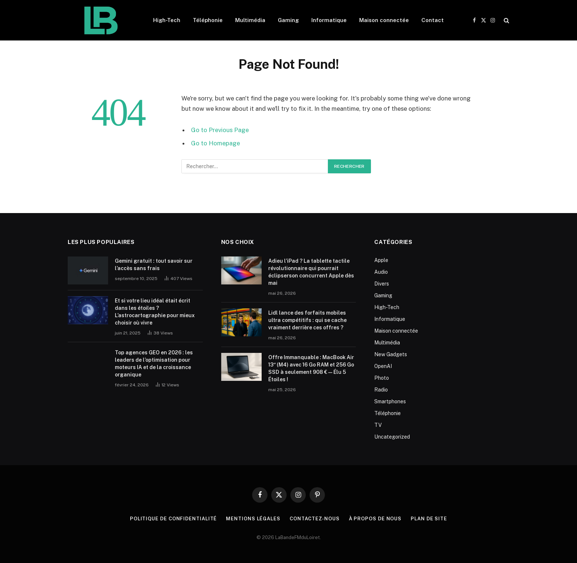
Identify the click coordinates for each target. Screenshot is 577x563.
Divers (381, 284)
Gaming (288, 20)
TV (378, 425)
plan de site (429, 518)
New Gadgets (390, 354)
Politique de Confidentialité (173, 518)
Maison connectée (384, 20)
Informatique (329, 20)
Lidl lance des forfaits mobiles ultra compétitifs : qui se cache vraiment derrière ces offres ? (307, 320)
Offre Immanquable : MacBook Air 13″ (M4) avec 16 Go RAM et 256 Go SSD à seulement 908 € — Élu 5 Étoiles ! (311, 368)
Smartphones (390, 401)
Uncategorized (392, 437)
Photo (381, 378)
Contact (432, 20)
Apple (381, 260)
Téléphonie (208, 20)
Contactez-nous (315, 518)
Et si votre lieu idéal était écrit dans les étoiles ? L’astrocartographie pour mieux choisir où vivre (155, 312)
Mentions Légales (253, 518)
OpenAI (383, 366)
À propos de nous (375, 518)
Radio (381, 390)
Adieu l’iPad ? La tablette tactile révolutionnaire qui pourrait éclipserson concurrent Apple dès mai (311, 272)
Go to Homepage (215, 143)
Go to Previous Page (220, 130)
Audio (381, 272)
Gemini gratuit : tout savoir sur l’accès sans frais (153, 264)
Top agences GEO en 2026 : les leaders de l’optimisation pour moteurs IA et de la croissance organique (154, 364)
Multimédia (250, 20)
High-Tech (166, 20)
